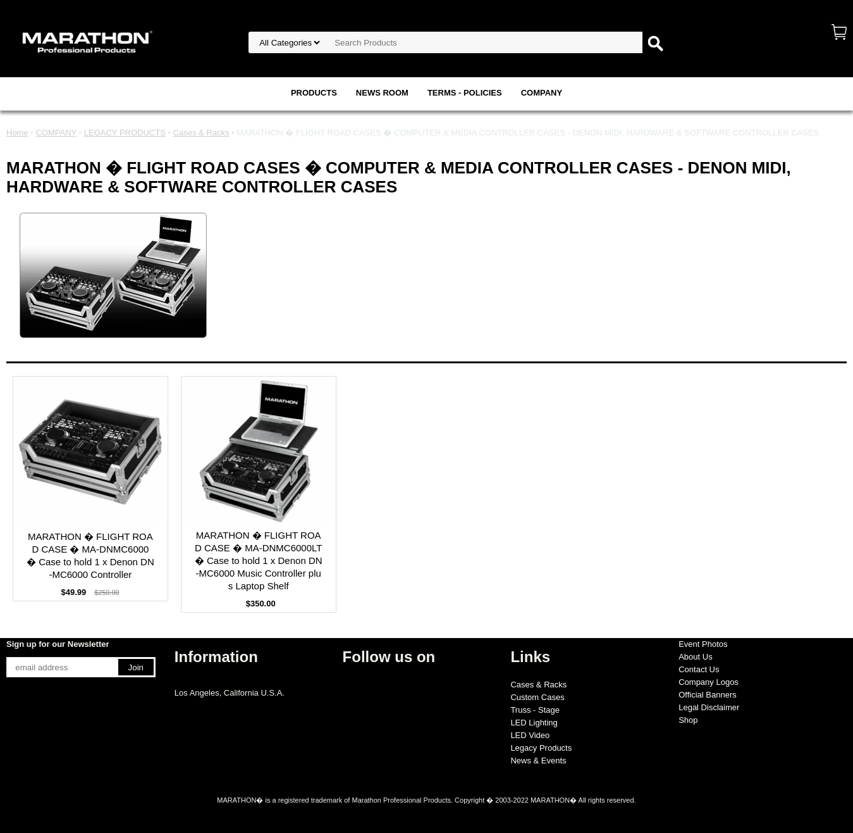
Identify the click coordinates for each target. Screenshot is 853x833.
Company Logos (708, 682)
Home (17, 132)
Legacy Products (541, 748)
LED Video (529, 735)
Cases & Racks (201, 132)
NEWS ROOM (382, 92)
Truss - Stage (535, 710)
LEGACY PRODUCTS (125, 132)
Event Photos (702, 644)
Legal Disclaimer (708, 707)
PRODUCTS (314, 92)
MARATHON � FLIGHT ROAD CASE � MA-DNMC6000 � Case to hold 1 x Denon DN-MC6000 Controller (90, 555)
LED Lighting (533, 722)
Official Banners (707, 694)
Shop (687, 720)
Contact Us (698, 669)
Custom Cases (537, 697)
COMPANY (541, 92)
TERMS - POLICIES (464, 92)
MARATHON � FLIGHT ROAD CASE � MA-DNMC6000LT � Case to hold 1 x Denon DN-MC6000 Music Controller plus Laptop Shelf (258, 560)
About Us (695, 656)
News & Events (538, 760)
